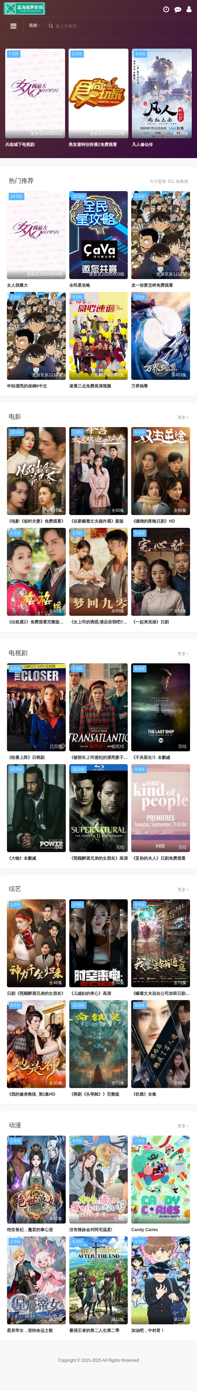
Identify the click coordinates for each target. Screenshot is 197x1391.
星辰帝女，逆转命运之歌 (30, 1330)
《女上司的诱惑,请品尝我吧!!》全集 (102, 622)
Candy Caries (144, 1229)
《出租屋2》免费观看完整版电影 (37, 622)
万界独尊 (139, 386)
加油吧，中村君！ (148, 1330)
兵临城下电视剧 (19, 144)
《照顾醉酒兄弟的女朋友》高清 (98, 858)
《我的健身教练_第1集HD (31, 1094)
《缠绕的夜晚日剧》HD (153, 521)
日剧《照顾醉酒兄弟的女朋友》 (36, 993)
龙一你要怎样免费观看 (152, 285)
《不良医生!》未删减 (150, 757)
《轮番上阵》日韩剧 (26, 757)
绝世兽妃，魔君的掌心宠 (30, 1229)
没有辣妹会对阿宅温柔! (90, 1229)
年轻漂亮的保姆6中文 (27, 386)
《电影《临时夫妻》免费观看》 (36, 521)
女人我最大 (17, 285)
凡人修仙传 (142, 144)
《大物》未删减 (21, 858)
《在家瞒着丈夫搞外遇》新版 (96, 521)
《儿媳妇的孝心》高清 (90, 993)
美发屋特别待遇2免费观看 (93, 144)
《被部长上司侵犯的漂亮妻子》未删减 (104, 757)
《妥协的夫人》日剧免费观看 (158, 858)
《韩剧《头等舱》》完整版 (94, 1094)
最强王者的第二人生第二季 (94, 1330)
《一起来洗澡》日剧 (150, 622)
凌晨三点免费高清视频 (90, 386)
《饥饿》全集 (143, 1094)
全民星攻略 (79, 285)
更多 (183, 417)
